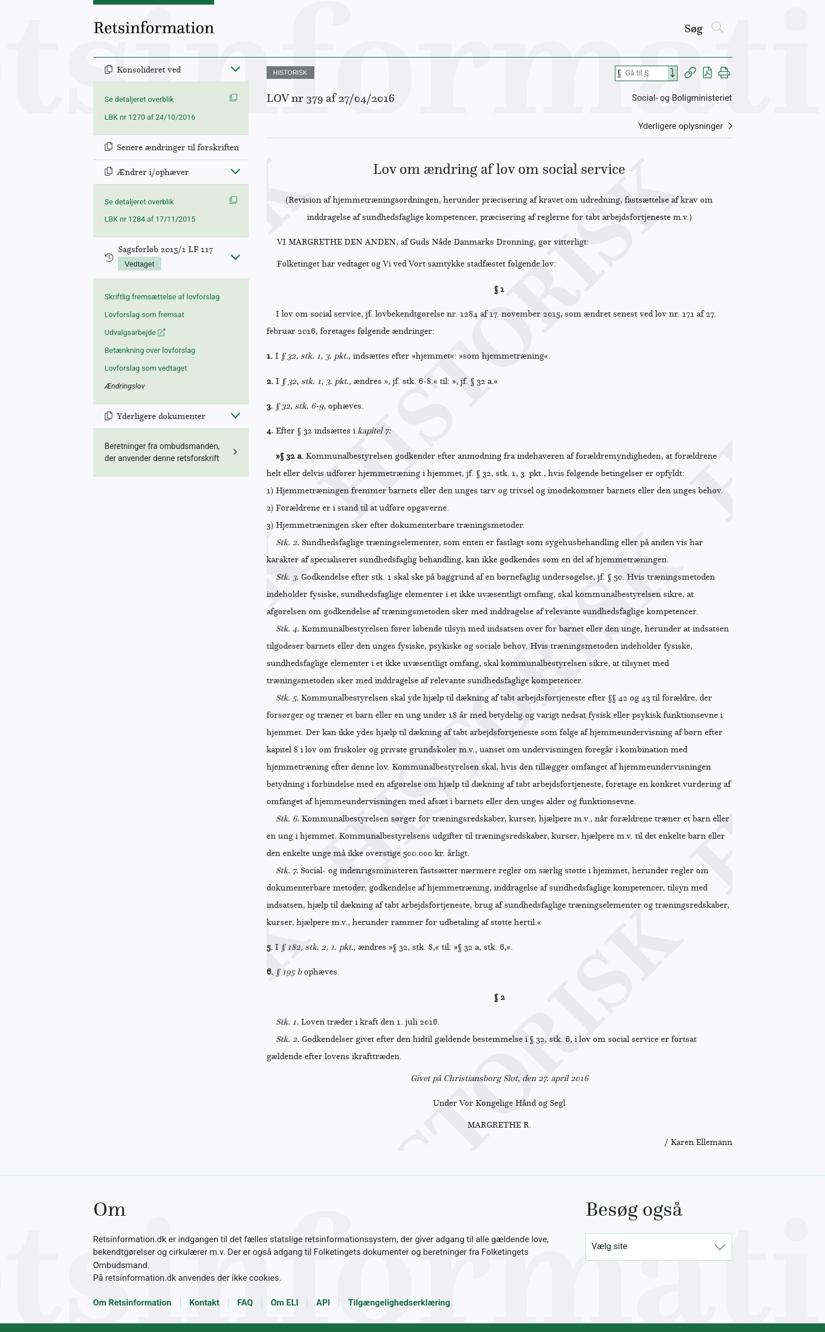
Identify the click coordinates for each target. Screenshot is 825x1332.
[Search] (672, 73)
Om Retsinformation (132, 1302)
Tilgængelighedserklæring (399, 1302)
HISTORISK (290, 72)
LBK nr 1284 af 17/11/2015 (150, 219)
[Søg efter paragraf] (645, 73)
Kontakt (204, 1302)
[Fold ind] (235, 68)
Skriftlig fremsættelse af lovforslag (162, 296)
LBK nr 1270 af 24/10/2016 (150, 117)
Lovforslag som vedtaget (146, 368)
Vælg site (610, 1246)
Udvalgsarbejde (135, 332)
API (323, 1302)
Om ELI (284, 1302)
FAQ (245, 1302)
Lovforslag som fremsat (144, 314)
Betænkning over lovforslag (150, 350)
